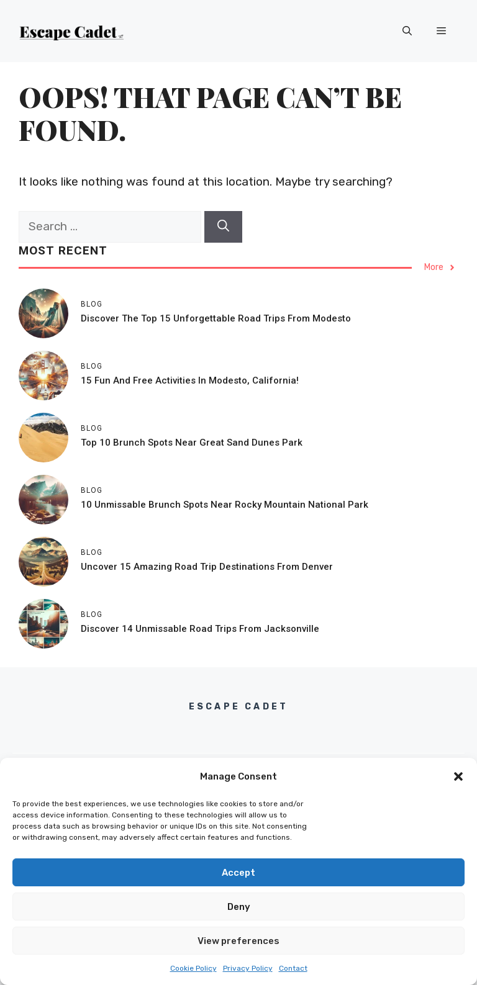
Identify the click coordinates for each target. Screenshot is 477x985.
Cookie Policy (193, 968)
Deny (238, 906)
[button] (458, 776)
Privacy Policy (248, 968)
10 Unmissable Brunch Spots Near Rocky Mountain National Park (224, 504)
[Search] (223, 227)
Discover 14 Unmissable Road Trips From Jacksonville (200, 628)
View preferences (238, 941)
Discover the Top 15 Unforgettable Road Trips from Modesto (216, 318)
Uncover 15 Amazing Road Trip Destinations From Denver (207, 566)
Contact (293, 968)
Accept (238, 872)
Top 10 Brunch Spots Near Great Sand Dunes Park (191, 442)
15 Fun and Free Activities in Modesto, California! (190, 380)
